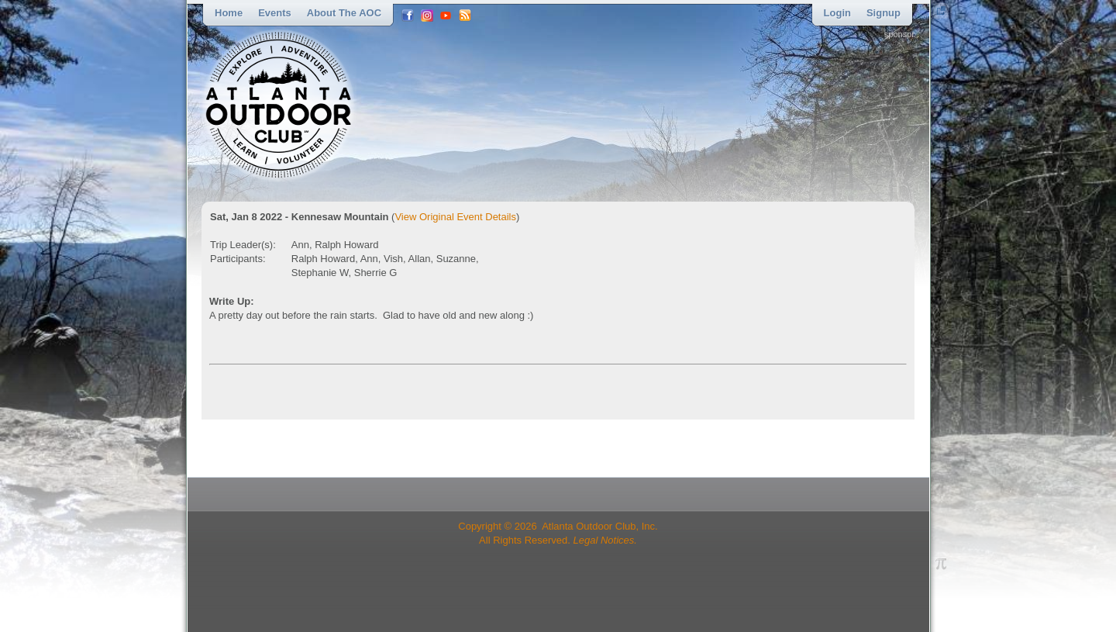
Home (229, 13)
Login (837, 13)
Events (274, 13)
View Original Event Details (455, 217)
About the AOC (344, 13)
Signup (883, 13)
